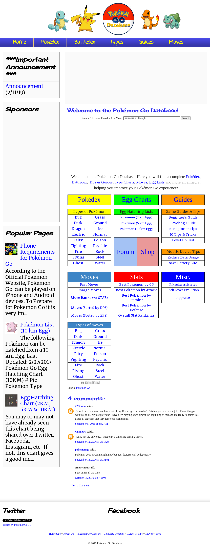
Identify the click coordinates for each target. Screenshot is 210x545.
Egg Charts (136, 199)
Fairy (78, 240)
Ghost (78, 263)
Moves (176, 42)
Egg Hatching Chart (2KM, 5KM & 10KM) (37, 403)
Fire (78, 251)
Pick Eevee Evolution (183, 290)
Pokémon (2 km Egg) (136, 217)
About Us (68, 533)
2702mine (81, 406)
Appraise (183, 298)
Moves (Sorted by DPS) (89, 308)
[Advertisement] (136, 76)
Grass (100, 217)
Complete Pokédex (114, 533)
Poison (100, 240)
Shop (147, 251)
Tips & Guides (101, 182)
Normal (100, 234)
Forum (125, 251)
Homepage (54, 533)
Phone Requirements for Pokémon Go (30, 255)
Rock (100, 251)
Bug (78, 217)
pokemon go (82, 449)
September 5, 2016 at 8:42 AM (91, 423)
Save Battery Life (183, 263)
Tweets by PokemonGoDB (17, 524)
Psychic (100, 246)
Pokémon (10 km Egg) (136, 229)
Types (116, 42)
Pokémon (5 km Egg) (136, 223)
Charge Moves (89, 290)
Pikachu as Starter (183, 285)
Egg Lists (156, 182)
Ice (100, 229)
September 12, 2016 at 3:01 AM (92, 441)
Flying (78, 257)
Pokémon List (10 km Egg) (37, 327)
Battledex (84, 42)
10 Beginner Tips (183, 229)
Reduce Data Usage (183, 257)
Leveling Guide (183, 223)
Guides (146, 42)
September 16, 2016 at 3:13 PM (92, 459)
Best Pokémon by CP (136, 284)
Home (19, 42)
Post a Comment (81, 485)
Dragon (78, 229)
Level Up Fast (183, 240)
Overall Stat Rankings (136, 315)
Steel (100, 257)
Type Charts (124, 182)
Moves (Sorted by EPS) (89, 315)
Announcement (24, 86)
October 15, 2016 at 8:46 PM (90, 477)
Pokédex (50, 42)
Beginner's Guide (183, 217)
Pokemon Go (83, 387)
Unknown (81, 431)
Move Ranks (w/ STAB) (89, 298)
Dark (78, 223)
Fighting (78, 246)
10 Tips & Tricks (183, 234)
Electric (78, 234)
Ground (100, 223)
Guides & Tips (134, 533)
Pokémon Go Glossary (89, 533)
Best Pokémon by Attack (136, 290)
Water (100, 263)
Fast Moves (89, 284)
